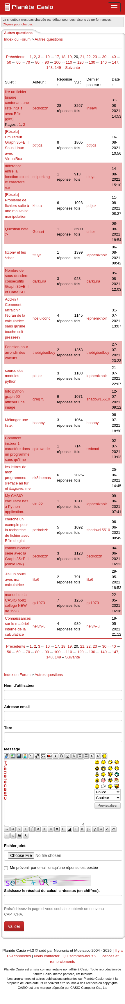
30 (104, 57)
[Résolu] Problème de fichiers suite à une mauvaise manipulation (17, 205)
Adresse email (17, 707)
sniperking (41, 177)
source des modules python (14, 376)
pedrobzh (40, 108)
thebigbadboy (44, 352)
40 (114, 57)
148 (49, 67)
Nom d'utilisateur (19, 685)
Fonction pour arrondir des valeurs (16, 352)
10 (47, 57)
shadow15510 (98, 399)
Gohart (38, 231)
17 (57, 57)
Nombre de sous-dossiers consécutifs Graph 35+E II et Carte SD (16, 281)
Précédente (16, 57)
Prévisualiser (108, 805)
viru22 (38, 504)
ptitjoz (37, 145)
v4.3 (30, 950)
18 (63, 57)
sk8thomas (42, 477)
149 (58, 67)
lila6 (36, 579)
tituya (91, 177)
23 (95, 57)
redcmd (93, 449)
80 (37, 62)
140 (103, 62)
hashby (39, 423)
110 (69, 62)
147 (115, 62)
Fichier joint (15, 845)
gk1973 (39, 603)
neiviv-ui (40, 626)
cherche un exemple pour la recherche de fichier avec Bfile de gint (17, 530)
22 (88, 57)
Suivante (72, 67)
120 (80, 62)
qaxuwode (41, 449)
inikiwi (92, 108)
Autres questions (49, 39)
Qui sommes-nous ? (79, 956)
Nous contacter (46, 956)
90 (47, 62)
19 (69, 57)
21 (82, 57)
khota (37, 205)
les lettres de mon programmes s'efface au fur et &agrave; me (18, 478)
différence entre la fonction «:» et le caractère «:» (17, 177)
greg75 (38, 399)
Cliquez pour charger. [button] (18, 24)
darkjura (39, 281)
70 (28, 62)
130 (92, 62)
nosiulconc (41, 318)
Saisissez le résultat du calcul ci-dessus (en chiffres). (52, 890)
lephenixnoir (97, 255)
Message (12, 749)
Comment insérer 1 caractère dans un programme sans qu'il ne (17, 449)
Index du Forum (17, 39)
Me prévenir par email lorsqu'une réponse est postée (54, 867)
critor (91, 231)
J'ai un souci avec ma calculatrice (15, 579)
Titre (8, 728)
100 (57, 62)
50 (9, 62)
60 (18, 62)
